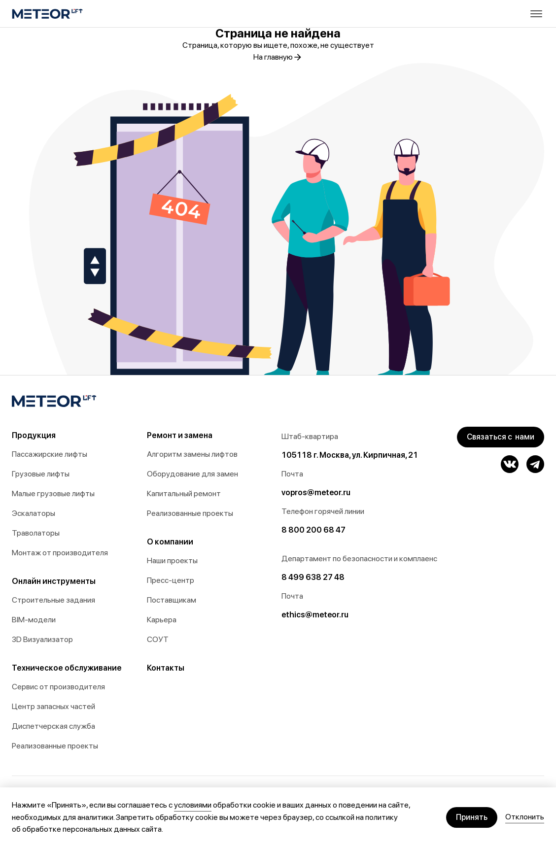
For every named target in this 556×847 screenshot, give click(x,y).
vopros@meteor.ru (315, 492)
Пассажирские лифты (49, 454)
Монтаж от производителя (60, 552)
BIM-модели (34, 619)
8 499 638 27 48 (313, 577)
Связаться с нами (500, 436)
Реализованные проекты (55, 745)
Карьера (161, 619)
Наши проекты (172, 560)
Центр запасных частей (53, 706)
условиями (192, 805)
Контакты (165, 668)
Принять (471, 817)
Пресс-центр (170, 580)
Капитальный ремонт (184, 493)
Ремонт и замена (179, 435)
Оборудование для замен (192, 473)
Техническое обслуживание (67, 668)
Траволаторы (36, 533)
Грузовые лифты (41, 473)
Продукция (34, 435)
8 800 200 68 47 (313, 530)
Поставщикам (171, 600)
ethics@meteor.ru (314, 614)
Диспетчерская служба (53, 726)
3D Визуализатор (42, 639)
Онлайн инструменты (54, 581)
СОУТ (158, 639)
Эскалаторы (33, 513)
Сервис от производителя (58, 686)
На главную (278, 57)
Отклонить (524, 816)
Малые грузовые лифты (53, 493)
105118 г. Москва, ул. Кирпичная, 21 (349, 455)
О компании (170, 541)
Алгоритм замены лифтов (192, 454)
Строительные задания (53, 600)
